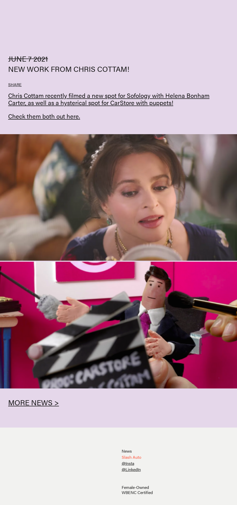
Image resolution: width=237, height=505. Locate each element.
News (127, 451)
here (73, 116)
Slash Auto (131, 457)
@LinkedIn (131, 469)
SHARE (15, 84)
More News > (33, 402)
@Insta (128, 463)
